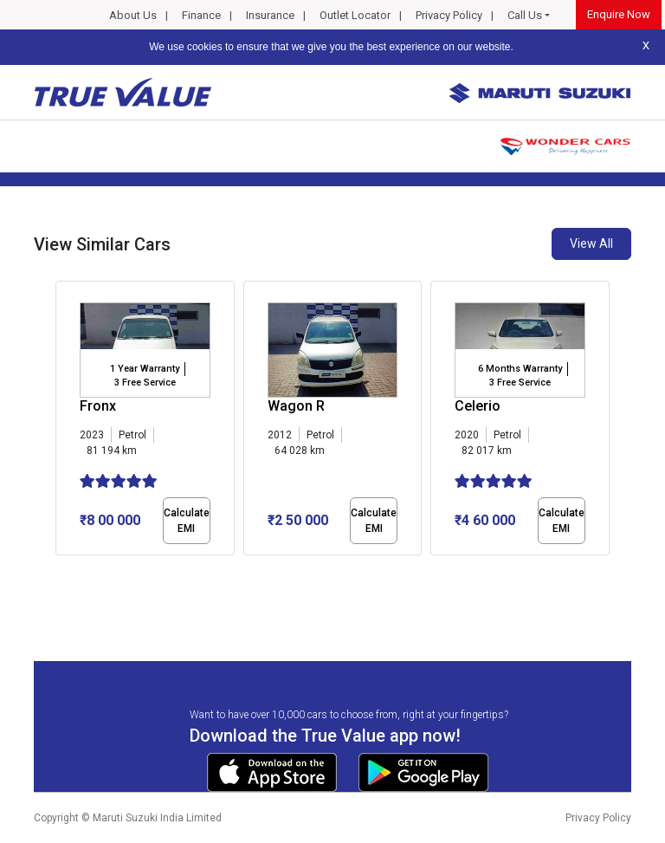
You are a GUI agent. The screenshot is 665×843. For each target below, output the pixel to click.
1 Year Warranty (144, 368)
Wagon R (296, 406)
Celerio (477, 406)
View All (591, 243)
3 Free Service (145, 382)
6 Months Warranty (520, 368)
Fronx (98, 406)
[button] (60, 570)
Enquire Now (618, 14)
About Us (133, 15)
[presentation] (64, 421)
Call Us (524, 15)
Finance (201, 15)
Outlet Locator (355, 15)
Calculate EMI (187, 521)
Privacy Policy (449, 15)
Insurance (270, 15)
